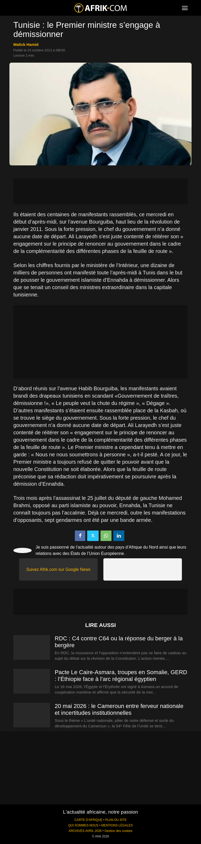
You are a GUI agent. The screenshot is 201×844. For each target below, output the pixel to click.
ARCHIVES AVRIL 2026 (85, 831)
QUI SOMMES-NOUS (83, 825)
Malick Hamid (25, 44)
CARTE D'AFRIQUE (88, 820)
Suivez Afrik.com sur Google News (58, 569)
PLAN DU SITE (115, 820)
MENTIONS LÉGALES (117, 825)
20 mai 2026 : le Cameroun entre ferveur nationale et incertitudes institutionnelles (119, 709)
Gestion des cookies (118, 831)
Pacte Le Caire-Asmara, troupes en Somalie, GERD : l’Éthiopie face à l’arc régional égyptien (121, 675)
